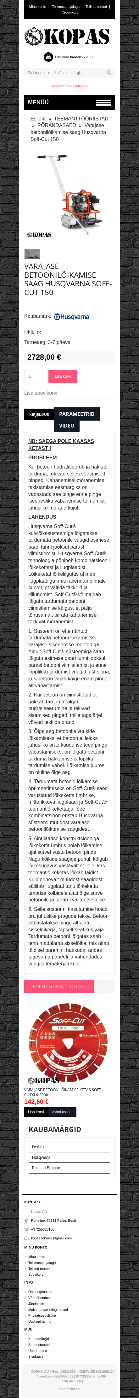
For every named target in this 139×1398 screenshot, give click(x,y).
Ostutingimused (40, 1292)
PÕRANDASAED (56, 125)
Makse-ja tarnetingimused (48, 1310)
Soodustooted (39, 1345)
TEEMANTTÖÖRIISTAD (81, 118)
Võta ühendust (39, 1298)
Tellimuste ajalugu (66, 7)
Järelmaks (36, 1304)
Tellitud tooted (96, 7)
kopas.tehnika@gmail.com (51, 1238)
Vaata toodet (62, 1112)
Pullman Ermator (46, 1168)
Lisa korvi (63, 376)
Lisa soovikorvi (40, 393)
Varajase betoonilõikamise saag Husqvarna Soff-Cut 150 (68, 132)
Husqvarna (41, 1157)
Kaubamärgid (38, 1339)
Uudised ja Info (39, 1321)
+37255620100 (42, 1229)
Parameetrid (77, 414)
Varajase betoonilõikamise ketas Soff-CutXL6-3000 (63, 1092)
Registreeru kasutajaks (69, 86)
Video (67, 425)
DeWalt (38, 1147)
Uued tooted (37, 1351)
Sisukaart (35, 1356)
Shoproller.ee (69, 1389)
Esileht (38, 118)
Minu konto (37, 7)
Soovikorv (70, 12)
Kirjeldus (39, 414)
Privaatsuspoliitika (42, 1315)
